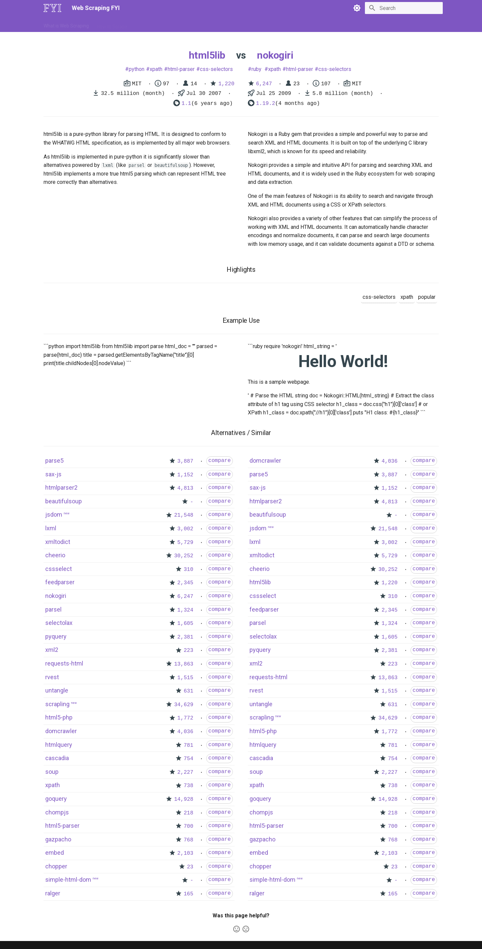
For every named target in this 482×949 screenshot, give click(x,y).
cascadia (57, 757)
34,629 (183, 705)
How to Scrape (112, 24)
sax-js (53, 474)
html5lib (207, 55)
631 (188, 691)
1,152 (185, 475)
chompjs (57, 812)
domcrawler (61, 730)
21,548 (183, 515)
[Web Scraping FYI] (52, 8)
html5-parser (62, 825)
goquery (56, 798)
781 (188, 745)
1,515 (185, 678)
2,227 (185, 772)
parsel (53, 609)
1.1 (186, 103)
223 (188, 650)
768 (188, 840)
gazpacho (58, 839)
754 (188, 758)
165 (188, 894)
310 (188, 569)
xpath (156, 69)
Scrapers (223, 24)
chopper (56, 866)
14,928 (183, 799)
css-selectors (216, 69)
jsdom (53, 514)
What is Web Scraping (66, 24)
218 (188, 813)
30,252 (183, 556)
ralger (52, 893)
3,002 (185, 529)
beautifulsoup (63, 501)
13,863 (183, 664)
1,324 (185, 610)
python (136, 69)
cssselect (58, 568)
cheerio (55, 555)
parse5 (54, 460)
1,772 (185, 718)
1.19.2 (265, 103)
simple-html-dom (68, 879)
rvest (52, 677)
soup (52, 771)
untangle (56, 690)
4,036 (185, 731)
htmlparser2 (61, 487)
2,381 (185, 637)
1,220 (226, 84)
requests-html (64, 663)
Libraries (197, 24)
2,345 (185, 583)
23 (190, 867)
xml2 (51, 649)
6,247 (264, 84)
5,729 (185, 542)
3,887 (185, 461)
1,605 (185, 623)
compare (219, 460)
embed (54, 852)
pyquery (56, 636)
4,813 (185, 488)
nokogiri (275, 55)
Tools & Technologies (157, 24)
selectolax (59, 622)
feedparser (60, 582)
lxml (50, 528)
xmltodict (57, 541)
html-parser (181, 69)
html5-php (59, 717)
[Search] (404, 8)
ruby (256, 69)
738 (188, 785)
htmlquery (58, 744)
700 (188, 826)
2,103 (185, 853)
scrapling (57, 704)
